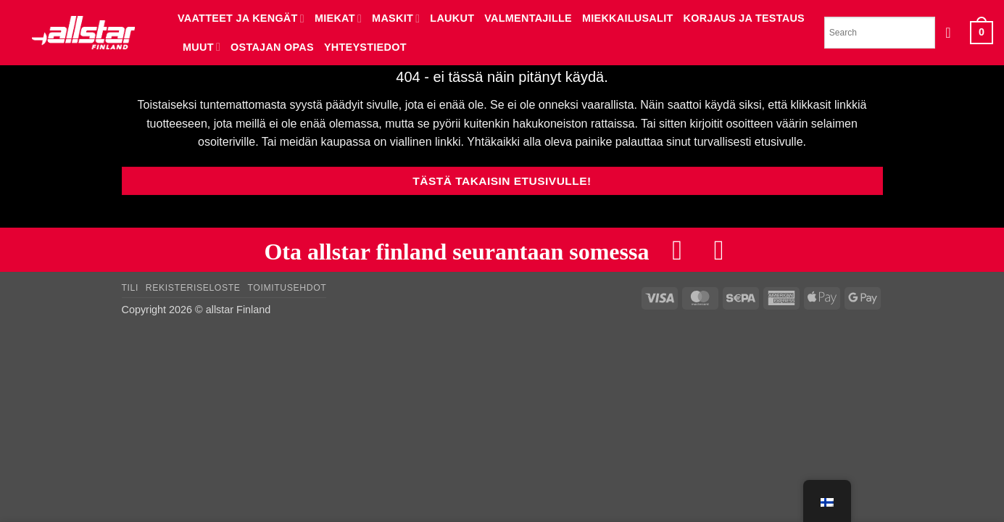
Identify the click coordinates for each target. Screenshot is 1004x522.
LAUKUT (452, 18)
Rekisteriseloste (193, 288)
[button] (952, 33)
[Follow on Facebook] (677, 249)
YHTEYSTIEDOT (365, 47)
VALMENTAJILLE (528, 18)
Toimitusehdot (286, 288)
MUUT (201, 47)
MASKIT (396, 18)
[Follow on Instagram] (719, 249)
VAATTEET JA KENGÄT (241, 18)
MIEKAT (338, 18)
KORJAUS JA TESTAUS (744, 18)
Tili (130, 288)
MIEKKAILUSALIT (627, 18)
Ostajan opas (272, 47)
